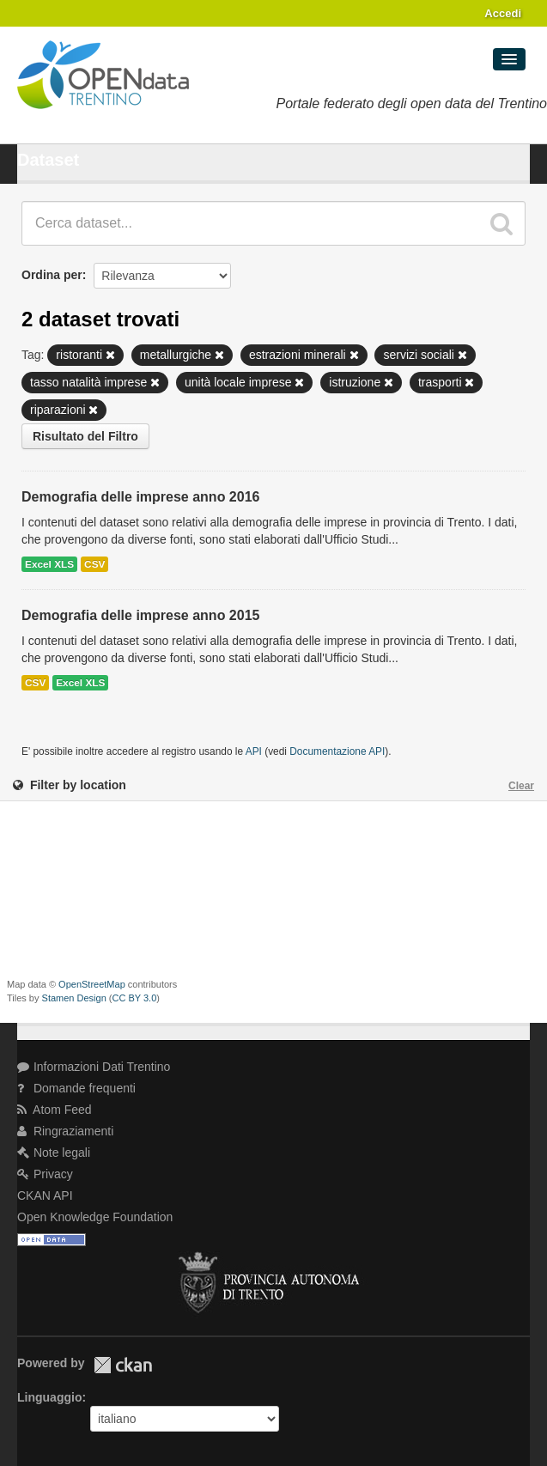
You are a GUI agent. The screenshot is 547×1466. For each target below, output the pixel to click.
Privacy (45, 1174)
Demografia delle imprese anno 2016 (140, 497)
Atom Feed (54, 1109)
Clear (521, 786)
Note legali (53, 1152)
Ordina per (51, 275)
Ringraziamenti (65, 1131)
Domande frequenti (76, 1088)
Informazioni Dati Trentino (93, 1067)
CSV (94, 564)
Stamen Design (74, 998)
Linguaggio (49, 1397)
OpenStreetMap (91, 984)
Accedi (502, 13)
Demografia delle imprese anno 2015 (140, 615)
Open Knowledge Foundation (95, 1217)
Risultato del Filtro (85, 436)
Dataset (48, 159)
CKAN (123, 1365)
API (254, 751)
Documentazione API (337, 751)
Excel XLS (49, 564)
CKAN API (45, 1195)
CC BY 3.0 (134, 998)
